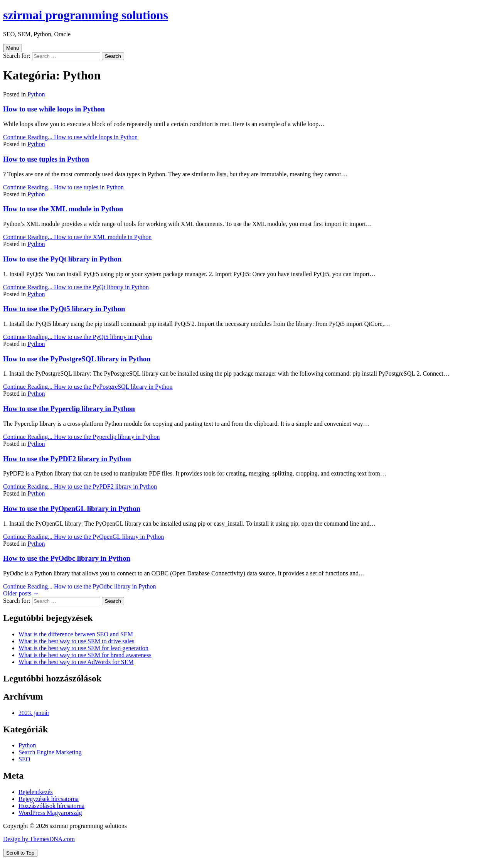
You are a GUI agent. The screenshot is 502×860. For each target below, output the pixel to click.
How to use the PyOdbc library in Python (66, 558)
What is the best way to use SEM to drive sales (76, 641)
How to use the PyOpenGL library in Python (71, 508)
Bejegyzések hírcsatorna (49, 799)
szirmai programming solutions (85, 15)
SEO (24, 759)
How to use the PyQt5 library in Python (64, 309)
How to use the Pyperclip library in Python (69, 409)
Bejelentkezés (36, 792)
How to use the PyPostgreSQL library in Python (77, 359)
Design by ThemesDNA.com (39, 839)
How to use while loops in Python (54, 109)
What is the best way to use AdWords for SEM (76, 662)
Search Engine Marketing (50, 752)
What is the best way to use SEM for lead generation (83, 648)
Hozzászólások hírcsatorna (51, 806)
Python (36, 94)
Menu (12, 48)
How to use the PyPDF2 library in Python (67, 459)
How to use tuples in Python (46, 159)
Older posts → (21, 593)
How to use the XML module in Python (63, 209)
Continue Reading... (70, 137)
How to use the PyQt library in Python (62, 259)
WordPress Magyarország (50, 812)
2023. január (34, 713)
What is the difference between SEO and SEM (76, 634)
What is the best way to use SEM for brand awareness (85, 655)
